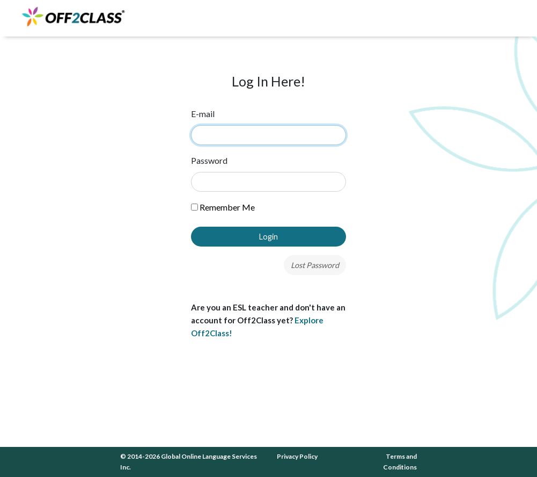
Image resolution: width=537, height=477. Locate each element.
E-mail (203, 114)
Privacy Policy (297, 456)
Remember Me (223, 207)
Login (268, 236)
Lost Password (315, 265)
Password (209, 160)
